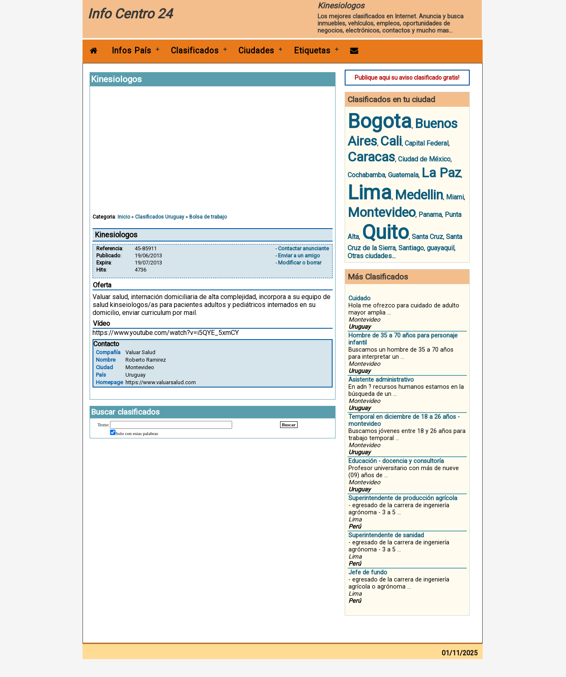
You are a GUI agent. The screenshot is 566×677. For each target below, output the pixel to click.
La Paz (441, 173)
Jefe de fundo (367, 572)
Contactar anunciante (303, 248)
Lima (370, 192)
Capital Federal (426, 143)
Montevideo (382, 212)
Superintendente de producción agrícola (402, 498)
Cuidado (359, 298)
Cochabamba (366, 175)
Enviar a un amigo (299, 255)
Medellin (419, 195)
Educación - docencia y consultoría (396, 461)
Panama (430, 215)
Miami (455, 197)
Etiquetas (312, 50)
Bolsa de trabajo (208, 217)
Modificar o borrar (299, 262)
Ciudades (256, 50)
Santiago (411, 248)
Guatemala (403, 175)
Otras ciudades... (372, 256)
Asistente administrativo (381, 379)
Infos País (131, 50)
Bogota (380, 121)
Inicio (124, 217)
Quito (385, 232)
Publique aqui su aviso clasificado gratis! (407, 77)
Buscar (289, 424)
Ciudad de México (424, 159)
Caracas (371, 157)
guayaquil (440, 248)
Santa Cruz (427, 237)
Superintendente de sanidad (386, 535)
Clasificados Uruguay (159, 217)
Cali (391, 141)
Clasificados (195, 50)
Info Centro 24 (130, 14)
